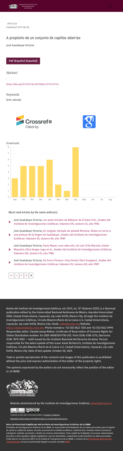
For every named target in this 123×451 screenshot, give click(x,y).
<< (11, 275)
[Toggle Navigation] (109, 6)
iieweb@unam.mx (101, 403)
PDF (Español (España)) (23, 60)
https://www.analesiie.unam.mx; (25, 327)
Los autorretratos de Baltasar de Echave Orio (70, 219)
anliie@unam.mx (69, 323)
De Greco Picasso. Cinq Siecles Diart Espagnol (70, 260)
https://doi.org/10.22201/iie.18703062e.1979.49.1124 (32, 84)
